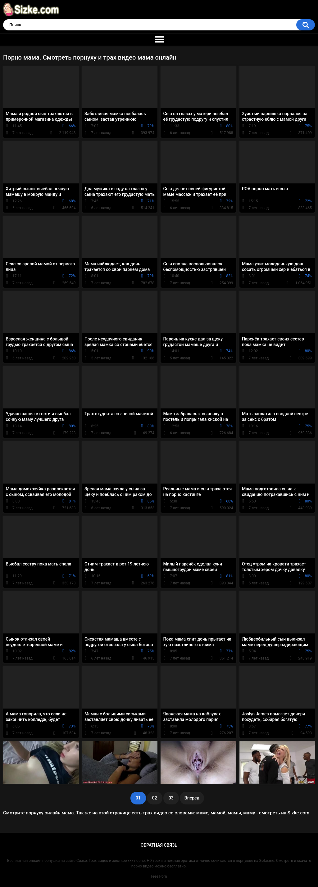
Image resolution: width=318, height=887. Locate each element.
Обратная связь (159, 845)
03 (171, 797)
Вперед (191, 797)
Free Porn (159, 876)
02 (154, 797)
